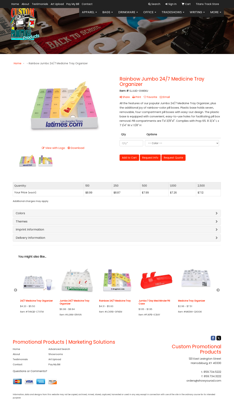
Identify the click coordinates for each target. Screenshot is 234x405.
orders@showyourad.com (203, 380)
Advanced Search (59, 349)
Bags (107, 14)
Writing (197, 14)
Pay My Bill (72, 4)
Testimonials (40, 4)
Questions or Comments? (30, 371)
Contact (87, 4)
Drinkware (128, 14)
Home (15, 4)
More (215, 14)
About (25, 4)
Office (149, 14)
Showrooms (55, 354)
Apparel (89, 14)
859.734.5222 (212, 372)
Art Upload (57, 4)
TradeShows (173, 14)
